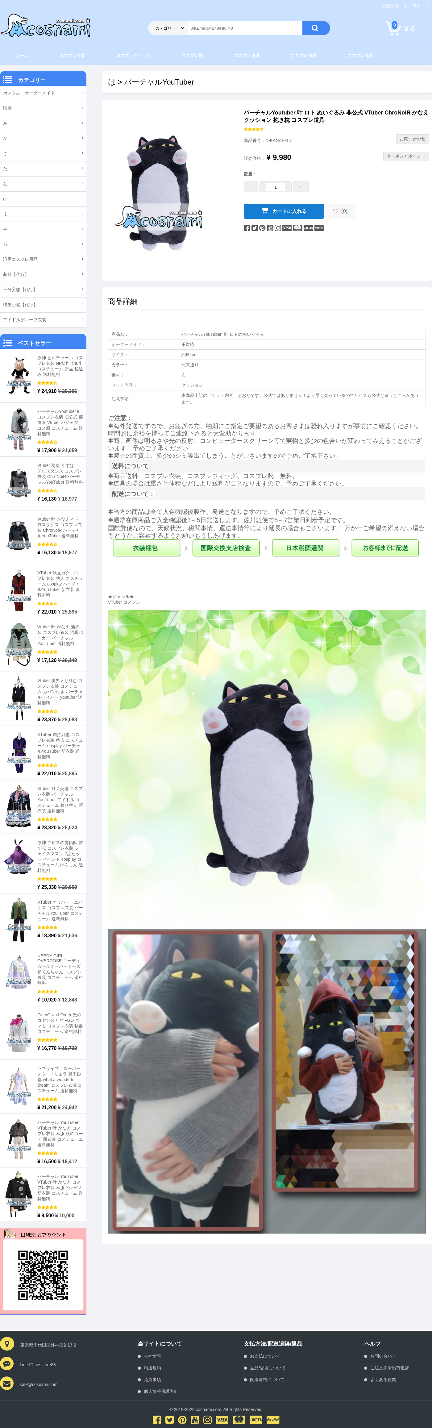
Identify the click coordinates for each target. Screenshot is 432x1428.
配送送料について (267, 1379)
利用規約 (152, 1367)
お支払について (265, 1356)
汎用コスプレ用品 (20, 259)
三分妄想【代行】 (20, 289)
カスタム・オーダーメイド (29, 92)
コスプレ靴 (192, 55)
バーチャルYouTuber (159, 82)
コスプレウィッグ (133, 55)
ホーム (21, 55)
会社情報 (152, 1356)
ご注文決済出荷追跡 (389, 1367)
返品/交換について (268, 1367)
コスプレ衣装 (72, 55)
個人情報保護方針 (161, 1391)
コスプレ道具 (247, 55)
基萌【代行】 (16, 274)
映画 (7, 108)
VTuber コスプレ (124, 602)
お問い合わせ (383, 1356)
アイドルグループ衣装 (24, 319)
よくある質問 (383, 1379)
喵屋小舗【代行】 (20, 304)
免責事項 (152, 1379)
